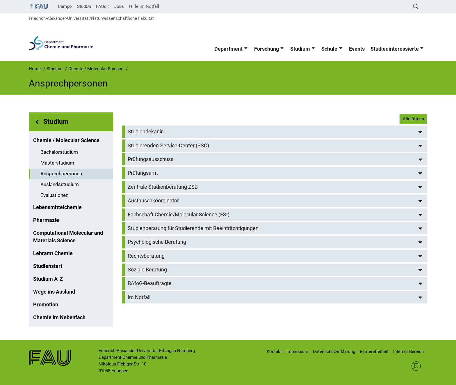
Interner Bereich (408, 351)
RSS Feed (416, 366)
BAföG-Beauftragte (150, 283)
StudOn (84, 6)
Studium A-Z (48, 279)
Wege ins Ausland (54, 292)
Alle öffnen (413, 118)
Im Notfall (139, 297)
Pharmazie (46, 220)
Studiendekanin (146, 132)
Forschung (266, 49)
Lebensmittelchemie (57, 207)
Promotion (45, 305)
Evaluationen (54, 195)
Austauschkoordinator (153, 201)
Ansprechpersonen (61, 173)
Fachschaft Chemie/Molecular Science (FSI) (178, 215)
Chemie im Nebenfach (59, 317)
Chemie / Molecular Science (66, 140)
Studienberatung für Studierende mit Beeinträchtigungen (193, 228)
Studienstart (47, 266)
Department (228, 49)
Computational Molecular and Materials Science (68, 236)
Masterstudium (57, 163)
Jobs (119, 6)
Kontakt (274, 351)
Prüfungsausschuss (150, 159)
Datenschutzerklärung (334, 351)
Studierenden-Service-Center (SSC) (168, 146)
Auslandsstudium (59, 184)
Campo (65, 6)
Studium (300, 49)
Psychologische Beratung (157, 242)
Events (357, 49)
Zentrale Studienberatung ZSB (163, 187)
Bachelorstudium (59, 152)
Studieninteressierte (394, 49)
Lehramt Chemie (53, 253)
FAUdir (102, 6)
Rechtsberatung (146, 256)
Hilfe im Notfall (144, 6)
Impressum (297, 351)
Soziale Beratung (147, 270)
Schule (329, 49)
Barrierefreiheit (374, 351)
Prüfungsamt (143, 173)
